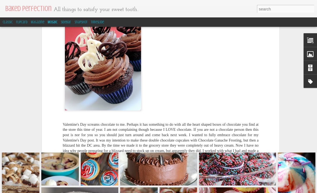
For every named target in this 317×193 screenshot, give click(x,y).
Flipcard (21, 22)
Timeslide (97, 22)
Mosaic (52, 22)
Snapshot (81, 22)
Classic (8, 22)
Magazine (37, 22)
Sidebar (66, 22)
